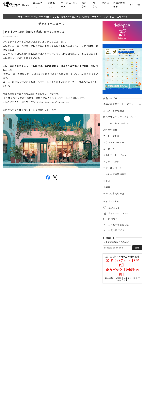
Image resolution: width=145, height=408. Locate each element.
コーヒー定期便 (111, 136)
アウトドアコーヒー (113, 142)
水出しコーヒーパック (114, 155)
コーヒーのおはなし (101, 5)
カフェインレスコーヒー (116, 123)
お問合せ (84, 5)
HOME (25, 5)
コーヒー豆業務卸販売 (114, 174)
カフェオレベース (112, 168)
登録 (137, 247)
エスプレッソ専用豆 (113, 111)
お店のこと (51, 5)
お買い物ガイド (119, 5)
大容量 (106, 187)
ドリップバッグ (111, 162)
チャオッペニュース (69, 5)
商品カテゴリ (37, 5)
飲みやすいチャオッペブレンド (119, 117)
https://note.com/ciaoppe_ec (54, 102)
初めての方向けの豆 (113, 193)
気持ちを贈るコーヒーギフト (118, 104)
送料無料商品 (110, 130)
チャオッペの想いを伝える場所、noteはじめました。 (36, 31)
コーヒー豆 (109, 149)
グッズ (106, 181)
